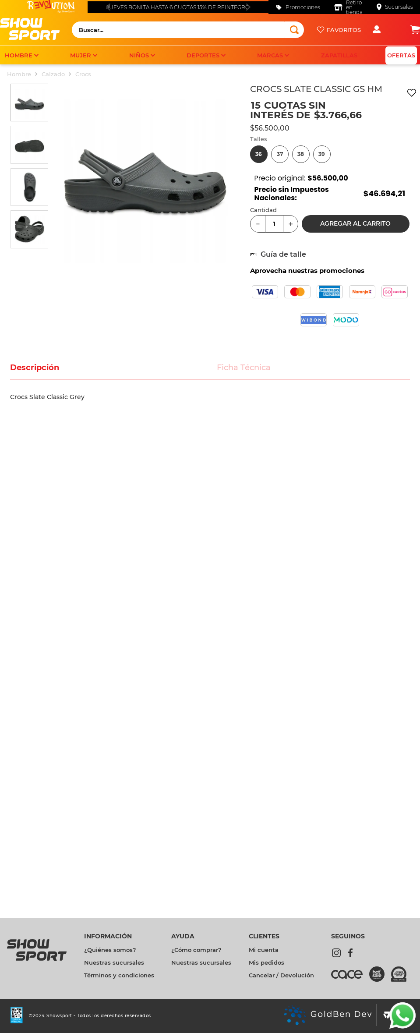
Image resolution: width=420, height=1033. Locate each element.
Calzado (53, 74)
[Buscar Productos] (294, 29)
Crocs (83, 74)
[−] (257, 224)
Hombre (19, 74)
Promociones (303, 7)
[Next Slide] (248, 7)
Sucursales (399, 7)
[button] (259, 154)
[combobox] (188, 29)
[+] (290, 224)
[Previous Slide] (108, 7)
